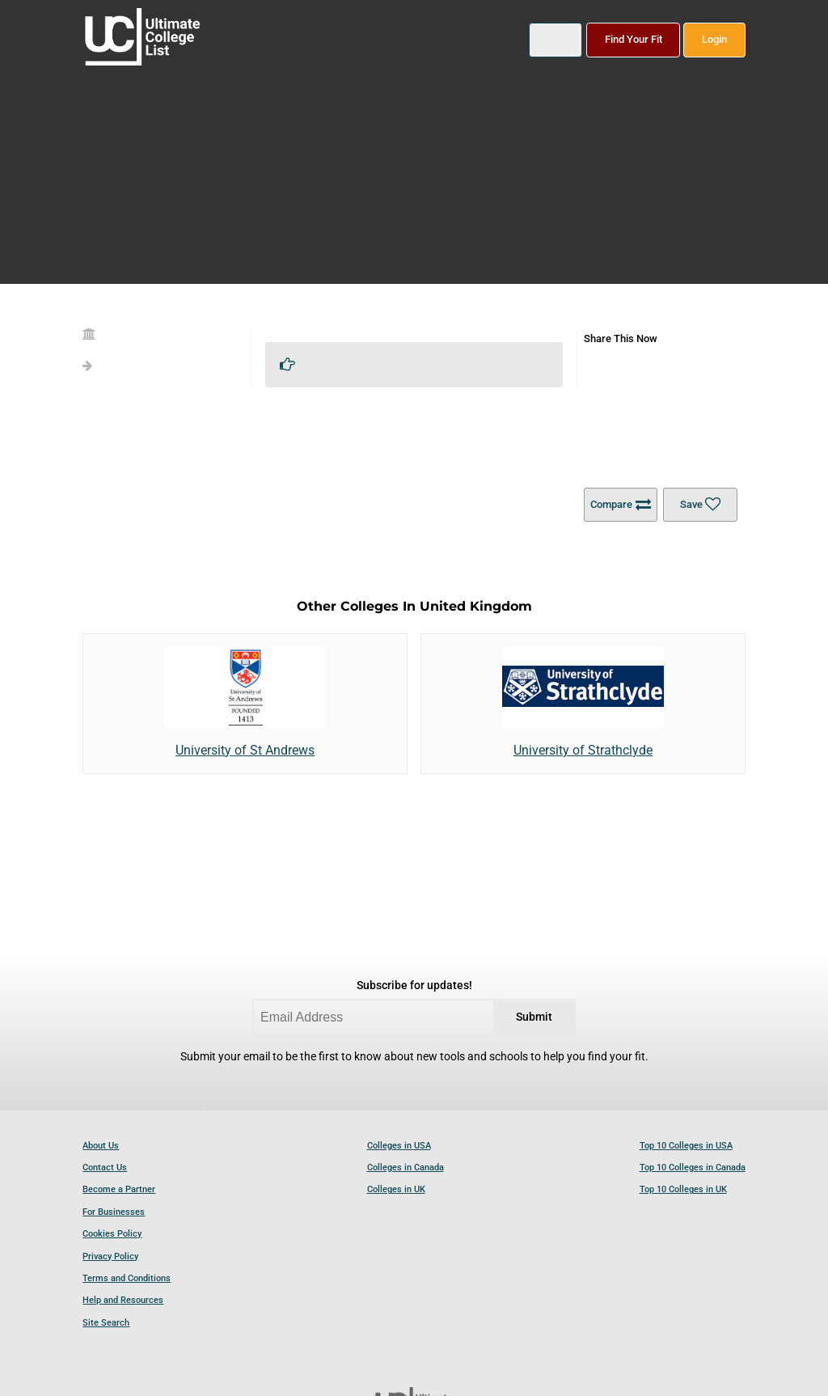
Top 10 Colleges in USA (686, 1145)
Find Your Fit (633, 39)
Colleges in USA (399, 1145)
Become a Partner (118, 1189)
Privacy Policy (110, 1256)
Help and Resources (122, 1300)
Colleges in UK (396, 1189)
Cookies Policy (112, 1234)
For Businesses (113, 1212)
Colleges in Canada (405, 1167)
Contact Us (104, 1167)
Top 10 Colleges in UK (683, 1189)
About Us (100, 1145)
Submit (534, 1017)
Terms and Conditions (126, 1278)
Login (714, 39)
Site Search (105, 1323)
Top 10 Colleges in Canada (693, 1167)
